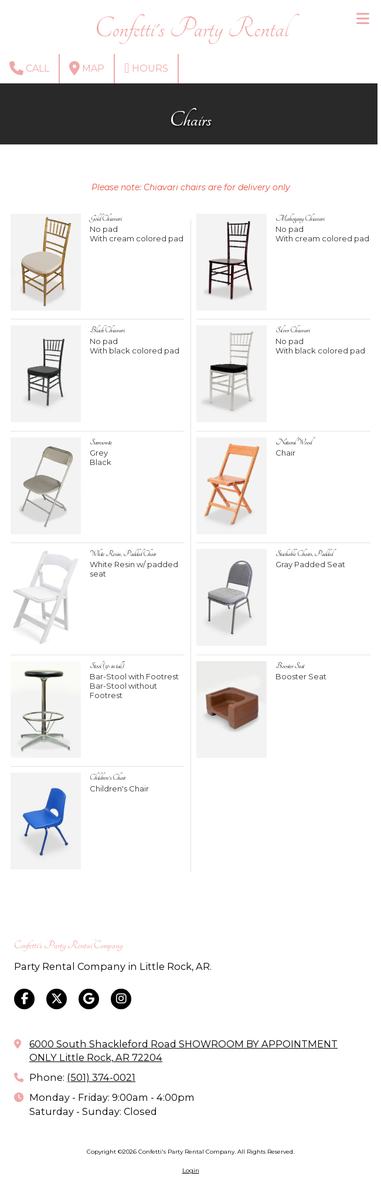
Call (29, 68)
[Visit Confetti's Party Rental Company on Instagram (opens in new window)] (121, 999)
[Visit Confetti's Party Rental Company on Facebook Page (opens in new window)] (24, 999)
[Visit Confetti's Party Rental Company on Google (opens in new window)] (89, 999)
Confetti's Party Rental (191, 29)
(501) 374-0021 (101, 1077)
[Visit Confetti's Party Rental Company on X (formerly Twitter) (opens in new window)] (56, 999)
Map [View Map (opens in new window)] (86, 68)
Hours (146, 68)
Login (190, 1170)
